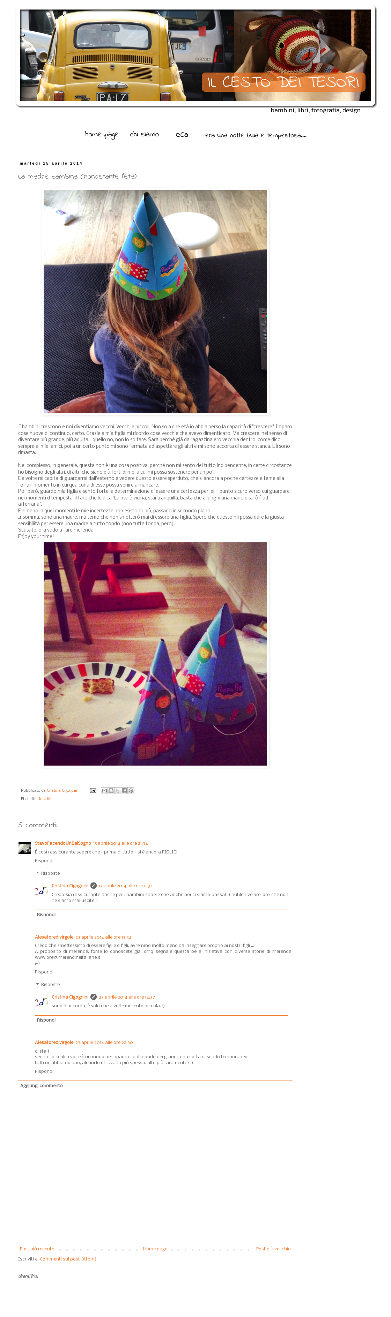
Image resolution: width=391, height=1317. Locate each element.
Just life (46, 799)
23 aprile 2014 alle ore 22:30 (104, 1042)
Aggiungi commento (41, 1086)
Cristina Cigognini (64, 791)
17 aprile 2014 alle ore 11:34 (126, 886)
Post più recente (37, 1249)
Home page (155, 1249)
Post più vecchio (273, 1249)
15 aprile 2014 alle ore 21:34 (120, 843)
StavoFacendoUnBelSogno (63, 843)
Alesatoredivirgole (54, 937)
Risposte (50, 874)
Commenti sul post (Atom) (68, 1259)
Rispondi (44, 861)
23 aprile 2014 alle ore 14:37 (127, 997)
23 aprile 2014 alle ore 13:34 (103, 937)
